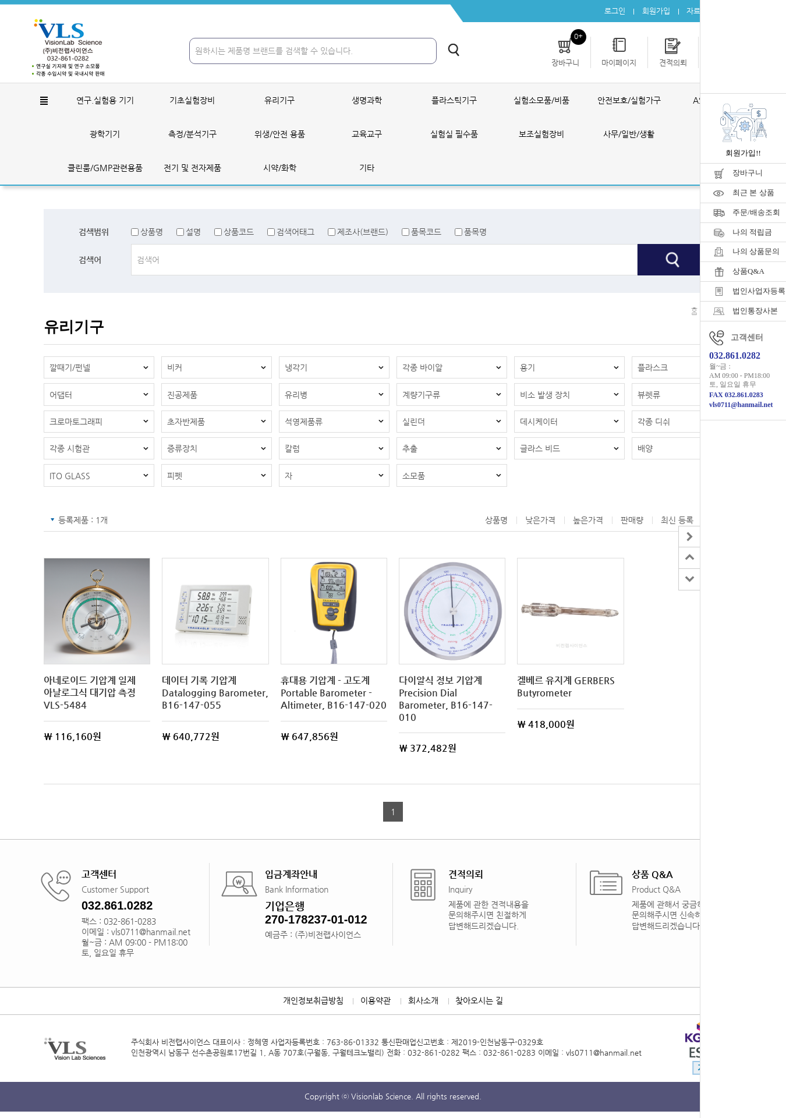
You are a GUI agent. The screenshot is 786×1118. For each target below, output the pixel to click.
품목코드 (426, 233)
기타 (366, 169)
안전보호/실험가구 (629, 101)
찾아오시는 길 (481, 1007)
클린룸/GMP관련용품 (105, 169)
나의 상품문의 (756, 251)
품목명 (475, 233)
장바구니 (747, 172)
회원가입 (653, 11)
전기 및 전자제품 (192, 169)
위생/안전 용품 (279, 135)
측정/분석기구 (192, 135)
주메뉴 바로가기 (0, 0)
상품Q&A (748, 271)
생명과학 (367, 101)
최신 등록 (677, 525)
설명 (193, 233)
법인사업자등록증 (759, 290)
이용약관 (375, 1007)
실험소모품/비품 (541, 101)
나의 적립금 (752, 232)
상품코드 (239, 233)
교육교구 (367, 135)
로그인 (611, 11)
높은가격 (588, 525)
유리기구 (279, 101)
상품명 (151, 233)
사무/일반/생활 (628, 135)
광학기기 (105, 135)
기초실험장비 (192, 101)
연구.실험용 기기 (105, 101)
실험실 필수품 (454, 135)
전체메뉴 (43, 101)
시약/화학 (279, 169)
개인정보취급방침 (311, 1007)
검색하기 (453, 51)
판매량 (632, 525)
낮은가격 (540, 525)
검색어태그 (295, 233)
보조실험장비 (541, 135)
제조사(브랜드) (362, 233)
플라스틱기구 (454, 101)
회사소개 (424, 1007)
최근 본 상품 (753, 192)
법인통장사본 (755, 310)
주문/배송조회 (756, 212)
